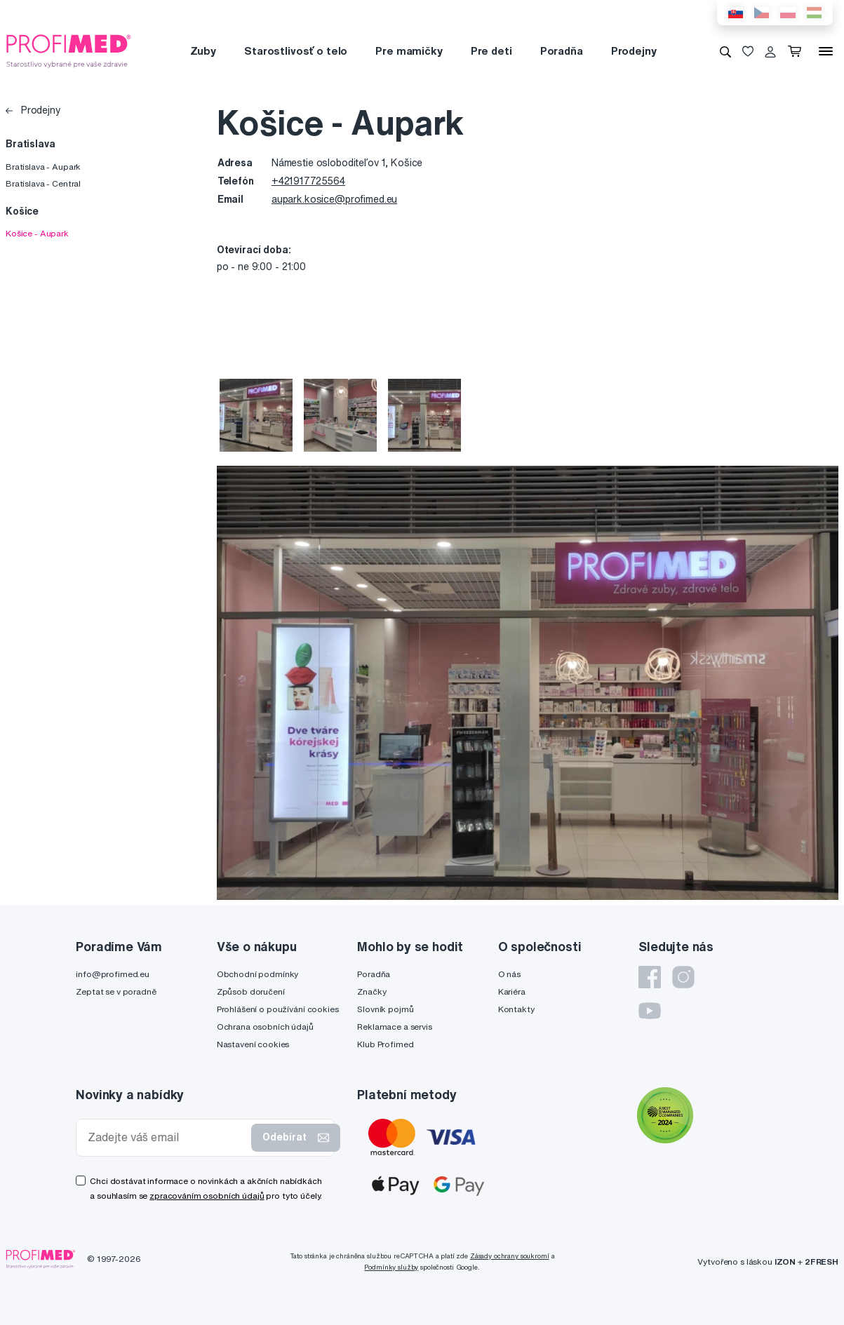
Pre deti (491, 51)
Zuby (203, 51)
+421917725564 (308, 181)
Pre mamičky (408, 51)
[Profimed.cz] (69, 50)
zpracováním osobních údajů (206, 1195)
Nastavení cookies (253, 1044)
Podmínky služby (391, 1267)
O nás (509, 973)
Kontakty (516, 1009)
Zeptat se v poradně (116, 991)
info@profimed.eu (112, 973)
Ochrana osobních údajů (265, 1026)
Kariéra (511, 991)
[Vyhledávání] (725, 51)
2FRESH (821, 1261)
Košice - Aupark (37, 233)
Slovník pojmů (385, 1009)
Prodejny (634, 51)
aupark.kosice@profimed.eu (335, 199)
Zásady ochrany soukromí (509, 1256)
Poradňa (561, 51)
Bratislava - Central (43, 183)
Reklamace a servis (394, 1026)
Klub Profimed (385, 1044)
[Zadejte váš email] (166, 1137)
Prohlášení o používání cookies (278, 1009)
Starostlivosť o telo (295, 51)
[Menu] (826, 51)
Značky (371, 991)
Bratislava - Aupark (43, 166)
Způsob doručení (251, 991)
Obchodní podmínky (258, 973)
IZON (785, 1261)
